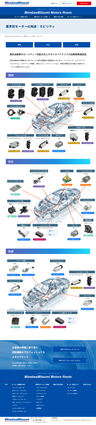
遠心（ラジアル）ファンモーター (21, 402)
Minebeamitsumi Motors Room (13, 36)
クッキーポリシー (56, 420)
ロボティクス (40, 405)
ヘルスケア (39, 399)
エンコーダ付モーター (18, 408)
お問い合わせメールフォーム (69, 349)
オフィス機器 (40, 396)
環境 (19, 44)
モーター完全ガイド (74, 17)
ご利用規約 (54, 418)
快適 (76, 44)
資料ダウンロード (67, 3)
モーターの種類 (72, 390)
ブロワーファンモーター (19, 399)
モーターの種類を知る (22, 17)
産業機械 (38, 408)
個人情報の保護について (39, 420)
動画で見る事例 (58, 17)
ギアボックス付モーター (19, 411)
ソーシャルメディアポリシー (40, 422)
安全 (48, 44)
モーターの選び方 (73, 393)
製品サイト (54, 3)
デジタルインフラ (41, 393)
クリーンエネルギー (42, 387)
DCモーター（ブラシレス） (20, 393)
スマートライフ (40, 390)
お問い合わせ (84, 3)
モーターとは (71, 387)
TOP (6, 384)
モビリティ (39, 402)
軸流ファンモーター (18, 396)
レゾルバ (15, 405)
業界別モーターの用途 (42, 17)
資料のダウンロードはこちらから (69, 360)
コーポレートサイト (38, 418)
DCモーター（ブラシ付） (19, 390)
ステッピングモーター (18, 387)
